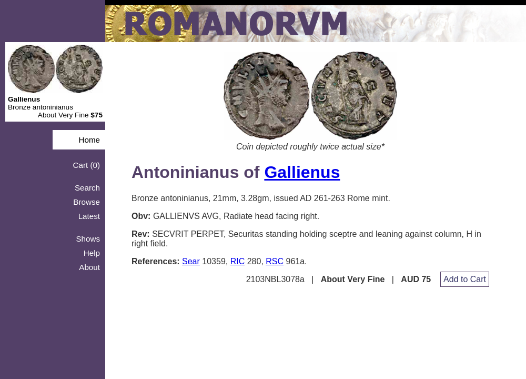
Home (89, 139)
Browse (86, 201)
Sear (191, 261)
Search (87, 187)
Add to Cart (464, 279)
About (89, 267)
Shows (88, 238)
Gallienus (302, 172)
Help (92, 252)
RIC (237, 261)
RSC (275, 261)
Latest (89, 216)
